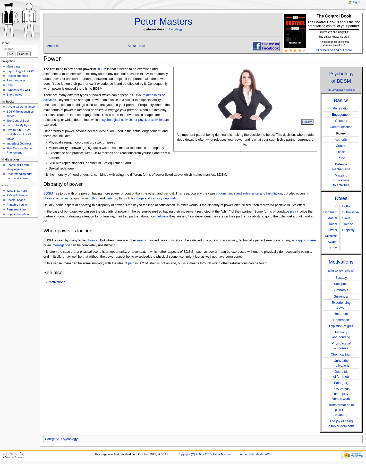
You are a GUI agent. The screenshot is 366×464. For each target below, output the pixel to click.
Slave (346, 218)
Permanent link (16, 209)
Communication (341, 127)
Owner (332, 230)
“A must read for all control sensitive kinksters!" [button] (334, 43)
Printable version (17, 204)
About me (54, 46)
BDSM (101, 69)
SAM (333, 248)
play (293, 211)
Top (334, 206)
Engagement (341, 114)
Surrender (341, 296)
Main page (13, 66)
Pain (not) (341, 383)
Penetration (341, 108)
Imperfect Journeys (18, 143)
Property (348, 230)
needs (141, 240)
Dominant (330, 212)
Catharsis (341, 290)
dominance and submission (239, 193)
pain (131, 263)
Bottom (347, 206)
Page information (17, 214)
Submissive (350, 212)
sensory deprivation (165, 198)
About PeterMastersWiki (256, 454)
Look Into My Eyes (18, 125)
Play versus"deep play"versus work (341, 394)
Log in (356, 2)
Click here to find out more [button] (334, 50)
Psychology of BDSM (20, 71)
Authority (341, 139)
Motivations (341, 262)
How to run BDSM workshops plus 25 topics (18, 134)
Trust (341, 152)
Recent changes (17, 75)
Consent (341, 121)
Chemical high (341, 354)
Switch (332, 242)
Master (332, 218)
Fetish (341, 158)
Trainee (347, 224)
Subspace (341, 284)
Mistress (331, 236)
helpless (162, 216)
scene (311, 240)
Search (6, 43)
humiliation (274, 193)
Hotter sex (341, 314)
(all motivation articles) (341, 270)
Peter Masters (163, 21)
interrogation (61, 245)
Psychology (69, 439)
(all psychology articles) (341, 89)
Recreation (341, 320)
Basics (341, 100)
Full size (307, 121)
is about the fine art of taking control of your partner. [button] (334, 23)
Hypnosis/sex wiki (18, 89)
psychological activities (116, 120)
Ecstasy (341, 278)
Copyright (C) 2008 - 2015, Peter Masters (204, 454)
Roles (341, 198)
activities (50, 100)
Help (9, 85)
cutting (93, 198)
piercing (111, 198)
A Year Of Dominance (20, 106)
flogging (300, 240)
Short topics (14, 94)
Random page (15, 80)
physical (92, 240)
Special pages (15, 199)
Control (341, 146)
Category (51, 439)
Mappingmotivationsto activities (341, 180)
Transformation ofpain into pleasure (341, 410)
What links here (16, 190)
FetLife (173, 29)
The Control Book (17, 120)
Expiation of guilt (341, 326)
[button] (334, 36)
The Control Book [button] (334, 16)
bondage (137, 198)
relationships (151, 95)
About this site (137, 46)
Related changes (17, 195)
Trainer (332, 224)
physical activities (151, 120)
